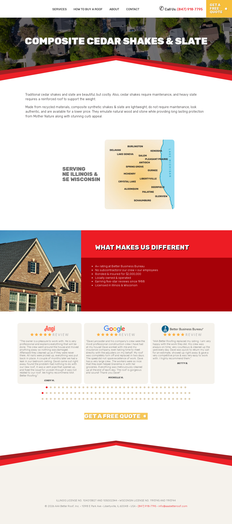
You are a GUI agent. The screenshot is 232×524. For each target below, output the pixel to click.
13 (91, 387)
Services (59, 9)
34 (177, 387)
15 (100, 387)
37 (189, 387)
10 (79, 387)
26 (144, 387)
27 (149, 387)
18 (112, 387)
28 (153, 387)
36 (185, 387)
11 (83, 387)
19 (116, 387)
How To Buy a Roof (88, 9)
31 (165, 387)
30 (161, 387)
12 (87, 387)
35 (181, 387)
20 (120, 387)
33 (173, 387)
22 (128, 387)
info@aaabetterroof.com (172, 507)
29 (157, 387)
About (114, 9)
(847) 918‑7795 (190, 9)
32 (169, 387)
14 (96, 387)
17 (108, 387)
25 (140, 387)
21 (124, 387)
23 (132, 387)
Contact (132, 9)
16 (104, 387)
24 (136, 387)
